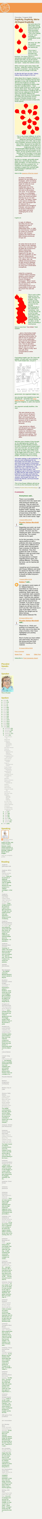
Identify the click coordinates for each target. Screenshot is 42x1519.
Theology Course (8, 774)
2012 (4, 720)
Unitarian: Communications (7, 1161)
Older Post (37, 654)
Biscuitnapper (6, 970)
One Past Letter (8, 793)
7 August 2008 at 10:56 (25, 579)
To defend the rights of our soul (6, 1265)
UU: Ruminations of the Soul (7, 1470)
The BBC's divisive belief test (7, 1353)
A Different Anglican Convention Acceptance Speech (8, 743)
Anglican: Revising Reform (7, 921)
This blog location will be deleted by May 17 (6, 1008)
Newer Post (18, 654)
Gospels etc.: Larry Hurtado (6, 1027)
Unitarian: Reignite (5, 1300)
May (6, 815)
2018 (4, 709)
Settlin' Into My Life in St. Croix (7, 1473)
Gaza (3, 1398)
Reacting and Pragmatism (8, 769)
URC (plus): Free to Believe (7, 1415)
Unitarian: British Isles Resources (7, 1125)
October (7, 731)
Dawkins (6, 784)
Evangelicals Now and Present (8, 756)
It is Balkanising (8, 807)
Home (28, 654)
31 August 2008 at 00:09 (26, 648)
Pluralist (3, 668)
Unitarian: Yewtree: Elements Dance (7, 1373)
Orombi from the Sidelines (8, 809)
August (7, 735)
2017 (4, 711)
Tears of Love (5, 1283)
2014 (4, 716)
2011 (4, 721)
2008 (4, 727)
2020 (4, 705)
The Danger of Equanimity (6, 985)
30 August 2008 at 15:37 (26, 618)
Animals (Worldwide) (5, 965)
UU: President (6, 1448)
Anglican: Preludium (5, 894)
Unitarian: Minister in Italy (6, 1261)
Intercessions (7, 787)
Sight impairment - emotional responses (7, 1197)
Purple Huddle (8, 767)
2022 (4, 702)
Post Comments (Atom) (30, 658)
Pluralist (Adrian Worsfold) (29, 522)
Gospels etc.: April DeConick (6, 1004)
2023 (4, 700)
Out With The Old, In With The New (7, 1450)
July (6, 812)
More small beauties (5, 1377)
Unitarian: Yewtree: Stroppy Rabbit (6, 1395)
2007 (4, 823)
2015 (4, 714)
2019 (4, 707)
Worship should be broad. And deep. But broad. (7, 1221)
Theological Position (7, 761)
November (8, 730)
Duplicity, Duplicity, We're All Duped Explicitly (7, 797)
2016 (4, 712)
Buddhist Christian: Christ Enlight (7, 981)
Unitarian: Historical (5, 1187)
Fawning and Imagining (7, 772)
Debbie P (22, 582)
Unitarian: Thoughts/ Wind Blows (6, 1325)
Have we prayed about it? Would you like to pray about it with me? (6, 1305)
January (7, 821)
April (6, 816)
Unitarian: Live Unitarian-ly (6, 1217)
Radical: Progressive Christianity (5, 1082)
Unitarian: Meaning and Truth (6, 1240)
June (6, 813)
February (7, 820)
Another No (7, 791)
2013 (4, 718)
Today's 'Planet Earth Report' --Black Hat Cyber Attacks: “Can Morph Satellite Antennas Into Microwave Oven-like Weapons (6, 1102)
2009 (4, 725)
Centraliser (7, 806)
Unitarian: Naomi (7, 1282)
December (8, 728)
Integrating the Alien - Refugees (6, 1329)
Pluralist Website (7, 1076)
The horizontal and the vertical (7, 925)
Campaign (7, 786)
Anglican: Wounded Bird (6, 944)
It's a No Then (7, 801)
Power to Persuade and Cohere (8, 764)
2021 (4, 704)
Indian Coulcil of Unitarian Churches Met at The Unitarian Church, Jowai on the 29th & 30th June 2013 (7, 1138)
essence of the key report (30, 173)
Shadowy (6, 749)
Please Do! (7, 739)
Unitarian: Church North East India (6, 1132)
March (6, 818)
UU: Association (7, 1420)
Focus (4, 1243)
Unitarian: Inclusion (5, 1193)
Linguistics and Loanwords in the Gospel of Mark (6, 1031)
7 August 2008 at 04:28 (25, 520)
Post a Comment (19, 651)
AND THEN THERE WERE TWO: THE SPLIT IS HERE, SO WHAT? (6, 900)
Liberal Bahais (6, 1052)
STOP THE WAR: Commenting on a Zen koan (6, 1429)
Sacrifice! (6, 778)
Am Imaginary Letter (7, 776)
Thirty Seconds (8, 803)
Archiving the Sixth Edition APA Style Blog (7, 1494)
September (8, 733)
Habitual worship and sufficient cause (6, 875)
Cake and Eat (7, 758)
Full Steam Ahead (8, 747)
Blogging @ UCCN (7, 1163)
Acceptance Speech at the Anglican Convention (8, 752)
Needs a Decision (8, 780)
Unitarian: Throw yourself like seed (7, 1349)
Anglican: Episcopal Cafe (6, 865)
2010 (4, 723)
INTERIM (4, 946)
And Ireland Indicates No (8, 782)
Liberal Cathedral (8, 804)
